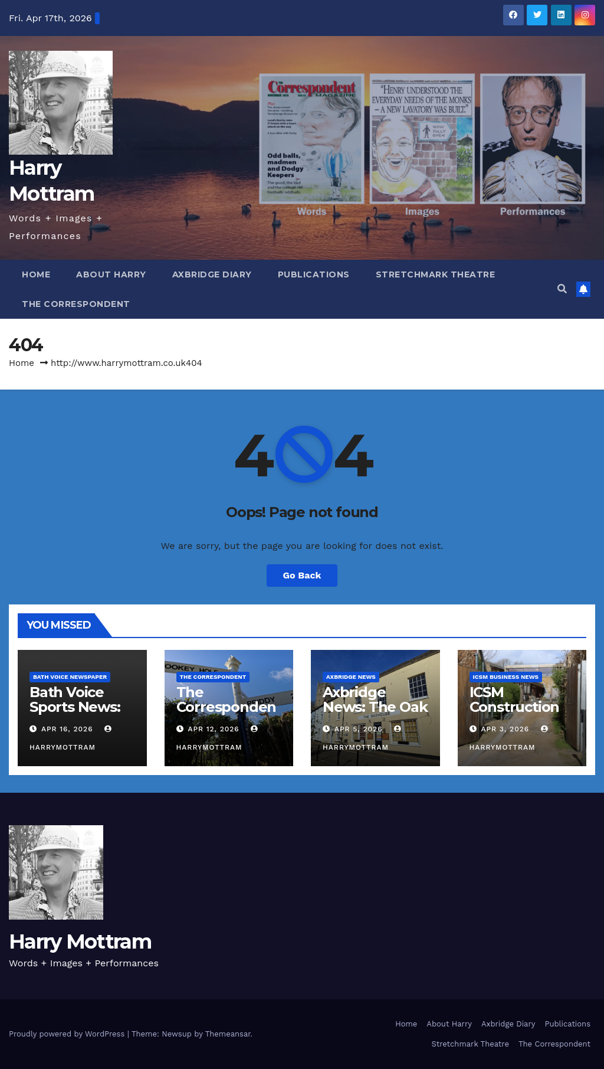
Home (36, 274)
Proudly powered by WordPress (68, 1033)
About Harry (111, 274)
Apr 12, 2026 (213, 729)
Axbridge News (351, 677)
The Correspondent (76, 304)
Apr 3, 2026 (505, 729)
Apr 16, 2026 (67, 729)
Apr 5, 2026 (358, 729)
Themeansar (228, 1033)
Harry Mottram (80, 941)
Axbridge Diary (212, 274)
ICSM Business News (506, 677)
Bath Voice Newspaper (70, 677)
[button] (562, 289)
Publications (314, 274)
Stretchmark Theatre (435, 274)
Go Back (302, 575)
